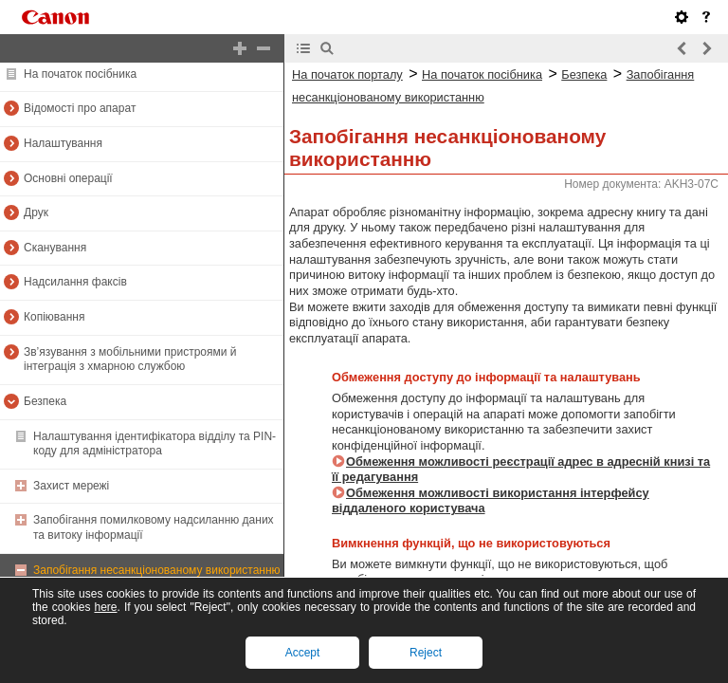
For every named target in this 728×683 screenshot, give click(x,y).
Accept (302, 652)
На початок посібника (80, 74)
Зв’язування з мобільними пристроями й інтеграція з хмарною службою (130, 359)
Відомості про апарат (80, 108)
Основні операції (68, 178)
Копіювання (54, 316)
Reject (426, 652)
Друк (36, 212)
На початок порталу (347, 74)
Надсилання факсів (75, 281)
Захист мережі (71, 485)
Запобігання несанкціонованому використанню (157, 570)
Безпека (45, 401)
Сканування (55, 247)
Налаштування (63, 143)
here (105, 607)
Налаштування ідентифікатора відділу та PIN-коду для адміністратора (154, 444)
